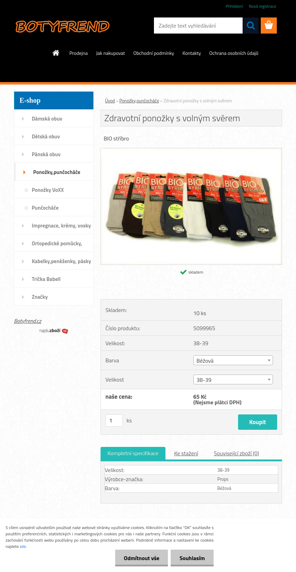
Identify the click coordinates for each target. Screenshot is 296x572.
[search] (251, 25)
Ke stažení (186, 453)
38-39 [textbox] (204, 380)
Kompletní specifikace (133, 453)
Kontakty (192, 53)
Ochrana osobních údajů (234, 53)
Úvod (110, 100)
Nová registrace (262, 6)
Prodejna (78, 53)
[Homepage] (56, 53)
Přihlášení (234, 6)
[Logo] (62, 25)
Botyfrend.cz (27, 321)
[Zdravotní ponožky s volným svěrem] (191, 151)
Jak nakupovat (110, 53)
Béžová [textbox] (205, 360)
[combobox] (233, 360)
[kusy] (114, 420)
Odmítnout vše (142, 558)
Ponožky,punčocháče (139, 100)
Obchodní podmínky (153, 53)
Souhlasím (192, 558)
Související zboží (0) (236, 453)
